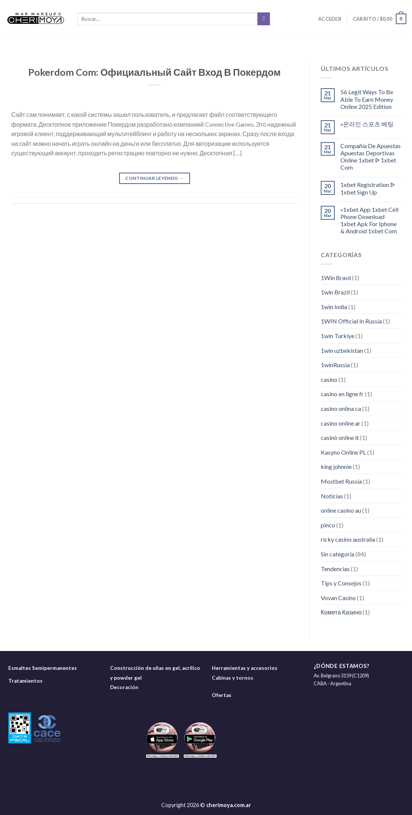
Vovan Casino (338, 597)
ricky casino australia (348, 539)
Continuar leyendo (154, 178)
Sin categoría (337, 554)
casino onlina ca (341, 408)
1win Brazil (335, 292)
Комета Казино (341, 612)
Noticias (332, 495)
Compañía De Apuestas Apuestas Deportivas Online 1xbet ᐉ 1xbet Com (370, 156)
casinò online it (340, 437)
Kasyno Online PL (343, 452)
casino (329, 379)
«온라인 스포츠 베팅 (367, 123)
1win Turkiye (337, 335)
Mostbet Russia (341, 481)
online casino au (341, 510)
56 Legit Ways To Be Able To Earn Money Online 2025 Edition (366, 99)
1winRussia (335, 364)
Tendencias (335, 568)
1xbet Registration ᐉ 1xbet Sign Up (367, 188)
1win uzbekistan (342, 350)
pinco (328, 525)
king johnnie (336, 466)
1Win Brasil (336, 277)
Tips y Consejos (341, 583)
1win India (334, 306)
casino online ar (340, 423)
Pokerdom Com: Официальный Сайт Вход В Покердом (154, 72)
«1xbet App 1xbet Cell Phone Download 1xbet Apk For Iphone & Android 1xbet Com (369, 220)
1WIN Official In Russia (351, 321)
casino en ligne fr (342, 393)
